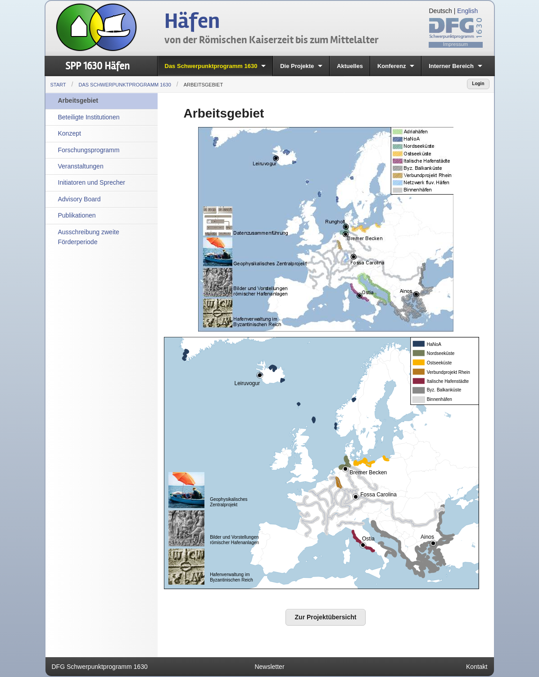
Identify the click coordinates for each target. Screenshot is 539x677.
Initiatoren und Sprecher (91, 182)
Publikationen (77, 215)
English (467, 10)
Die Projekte (297, 66)
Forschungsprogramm (89, 150)
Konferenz (391, 66)
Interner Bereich (451, 66)
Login (478, 83)
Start (58, 84)
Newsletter (269, 666)
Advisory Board (79, 199)
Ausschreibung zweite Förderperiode (88, 236)
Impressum (455, 44)
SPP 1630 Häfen (97, 66)
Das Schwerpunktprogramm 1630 (211, 66)
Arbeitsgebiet (203, 84)
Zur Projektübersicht (326, 617)
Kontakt (476, 666)
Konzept (69, 133)
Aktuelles (350, 66)
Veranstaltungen (81, 166)
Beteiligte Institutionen (89, 117)
